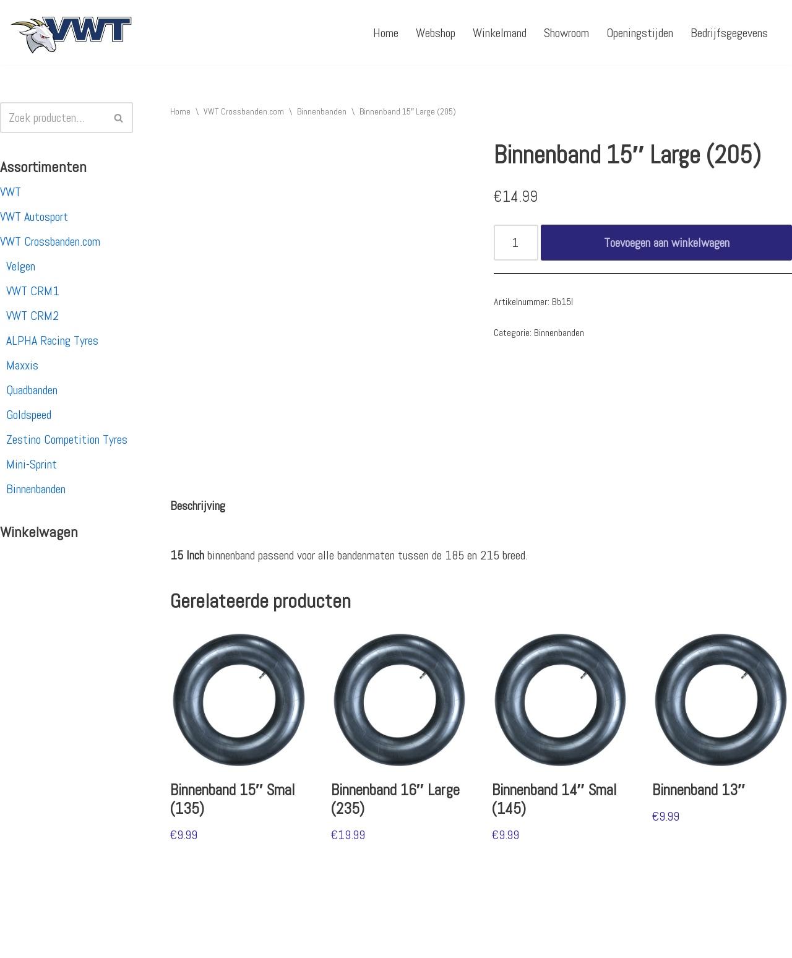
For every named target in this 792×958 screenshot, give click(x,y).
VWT (10, 192)
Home (385, 33)
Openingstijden (639, 33)
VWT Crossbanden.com (50, 241)
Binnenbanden (36, 489)
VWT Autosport (34, 217)
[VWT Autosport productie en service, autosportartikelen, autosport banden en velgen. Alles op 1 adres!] (71, 32)
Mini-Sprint (31, 464)
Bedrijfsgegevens (729, 33)
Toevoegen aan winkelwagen (667, 243)
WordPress (170, 941)
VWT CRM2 (32, 316)
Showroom (566, 33)
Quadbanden (32, 390)
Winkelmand (500, 33)
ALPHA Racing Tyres (52, 340)
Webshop (435, 33)
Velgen (20, 266)
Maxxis (22, 365)
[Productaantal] (516, 243)
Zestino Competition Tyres (66, 439)
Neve (20, 941)
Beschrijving (197, 506)
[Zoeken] (52, 117)
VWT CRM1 (32, 291)
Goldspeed (28, 415)
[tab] (197, 505)
